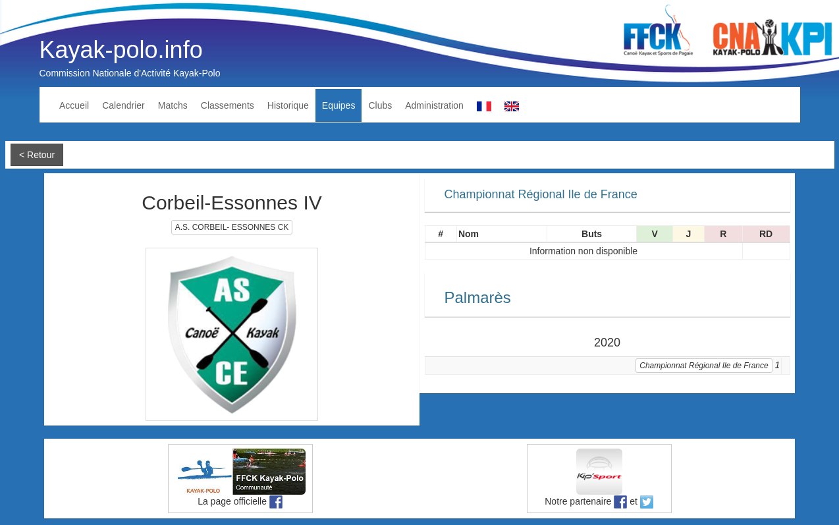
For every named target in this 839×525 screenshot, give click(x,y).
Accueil (74, 105)
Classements (227, 105)
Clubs (380, 105)
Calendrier (123, 105)
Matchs (173, 105)
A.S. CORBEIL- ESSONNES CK (232, 227)
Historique (288, 105)
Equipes (339, 105)
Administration (434, 105)
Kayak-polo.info (121, 49)
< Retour (37, 155)
